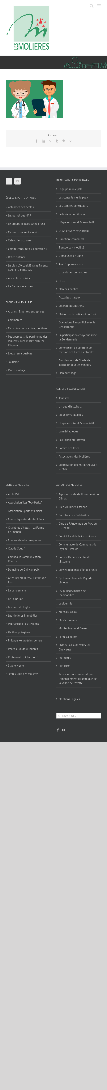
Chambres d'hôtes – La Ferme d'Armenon (26, 530)
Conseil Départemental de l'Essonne (74, 559)
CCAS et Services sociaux (74, 231)
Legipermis (65, 603)
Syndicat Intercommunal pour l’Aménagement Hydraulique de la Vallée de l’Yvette (78, 679)
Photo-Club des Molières (23, 649)
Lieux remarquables (20, 353)
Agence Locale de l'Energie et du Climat (79, 496)
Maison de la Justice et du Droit (78, 314)
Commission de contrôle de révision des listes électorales (76, 350)
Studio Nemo (16, 665)
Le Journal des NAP (19, 215)
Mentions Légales (69, 699)
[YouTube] (17, 181)
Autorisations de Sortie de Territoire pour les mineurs (75, 362)
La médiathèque (68, 431)
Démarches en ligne (71, 256)
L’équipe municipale (71, 189)
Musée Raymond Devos (73, 628)
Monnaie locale (68, 611)
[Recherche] (59, 715)
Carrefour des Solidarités (74, 515)
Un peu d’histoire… (70, 406)
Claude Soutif (16, 548)
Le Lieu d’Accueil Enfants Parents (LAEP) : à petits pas (28, 268)
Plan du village (17, 370)
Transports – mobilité (71, 247)
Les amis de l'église (19, 607)
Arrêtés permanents (71, 264)
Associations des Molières (74, 456)
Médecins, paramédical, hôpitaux (27, 328)
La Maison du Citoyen (72, 214)
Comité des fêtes (69, 448)
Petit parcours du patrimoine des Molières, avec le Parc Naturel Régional (27, 341)
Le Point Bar (15, 599)
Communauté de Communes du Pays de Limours (77, 547)
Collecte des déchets (71, 306)
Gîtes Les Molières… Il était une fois (27, 580)
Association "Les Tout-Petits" (25, 502)
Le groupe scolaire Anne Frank (26, 224)
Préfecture (65, 657)
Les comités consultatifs (73, 206)
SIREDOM (64, 666)
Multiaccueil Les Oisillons (23, 624)
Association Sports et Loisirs (25, 511)
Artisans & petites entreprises (26, 311)
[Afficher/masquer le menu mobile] (99, 6)
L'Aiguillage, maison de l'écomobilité (72, 593)
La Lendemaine (17, 590)
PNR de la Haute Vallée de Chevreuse (75, 647)
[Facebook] (9, 181)
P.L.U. (62, 281)
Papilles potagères (19, 632)
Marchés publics (68, 289)
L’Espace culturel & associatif (76, 222)
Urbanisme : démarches (73, 272)
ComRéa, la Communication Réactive (24, 559)
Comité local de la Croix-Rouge (77, 536)
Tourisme (13, 362)
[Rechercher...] (78, 715)
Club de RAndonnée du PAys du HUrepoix (78, 526)
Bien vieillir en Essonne (73, 507)
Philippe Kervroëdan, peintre (25, 640)
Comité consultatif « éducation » (27, 249)
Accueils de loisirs (19, 278)
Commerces (15, 320)
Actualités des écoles (21, 207)
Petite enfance (17, 257)
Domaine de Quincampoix (24, 569)
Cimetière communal (71, 239)
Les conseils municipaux (73, 197)
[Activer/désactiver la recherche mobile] (91, 6)
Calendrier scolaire (19, 240)
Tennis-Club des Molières (23, 674)
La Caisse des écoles (20, 286)
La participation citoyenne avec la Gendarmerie (78, 337)
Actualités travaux (69, 297)
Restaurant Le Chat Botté (23, 657)
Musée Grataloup (69, 620)
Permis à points (68, 637)
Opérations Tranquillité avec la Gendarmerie (77, 325)
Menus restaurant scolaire (23, 232)
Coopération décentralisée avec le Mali (78, 467)
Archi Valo (14, 494)
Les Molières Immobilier (22, 615)
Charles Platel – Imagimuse (24, 540)
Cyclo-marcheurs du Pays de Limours (75, 580)
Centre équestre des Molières (26, 519)
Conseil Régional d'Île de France (78, 570)
